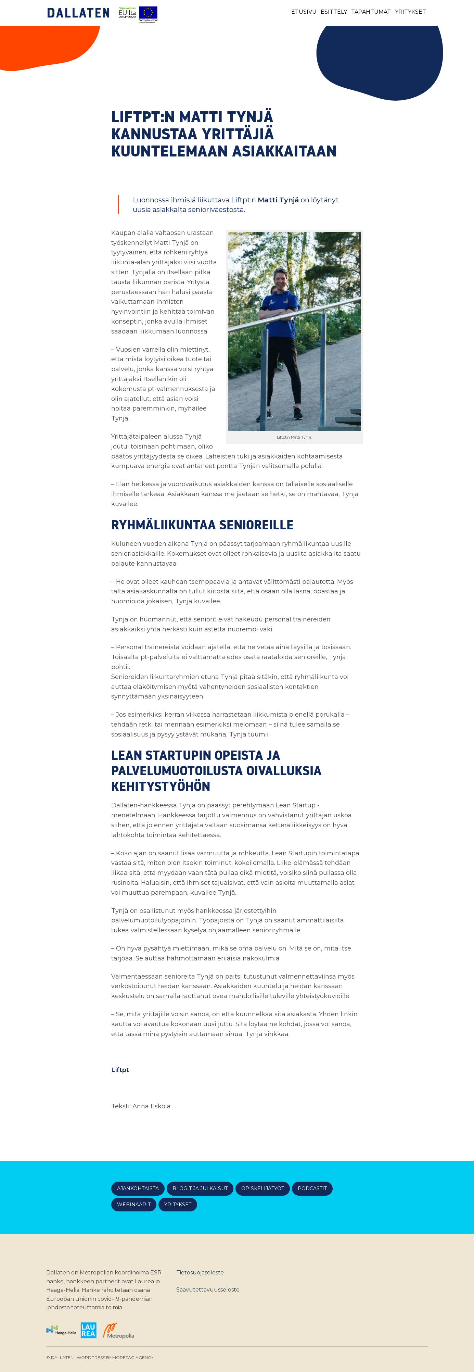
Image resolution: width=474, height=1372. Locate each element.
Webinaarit (134, 1204)
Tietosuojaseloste (200, 1272)
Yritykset (410, 12)
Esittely (334, 12)
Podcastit (312, 1188)
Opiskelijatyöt (262, 1188)
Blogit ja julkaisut (200, 1188)
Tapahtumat (371, 12)
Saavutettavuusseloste (208, 1289)
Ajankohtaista (138, 1188)
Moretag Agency (132, 1357)
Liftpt (120, 1070)
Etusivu (304, 12)
